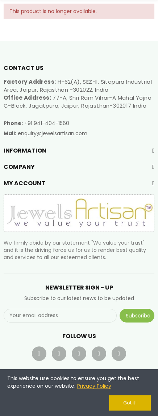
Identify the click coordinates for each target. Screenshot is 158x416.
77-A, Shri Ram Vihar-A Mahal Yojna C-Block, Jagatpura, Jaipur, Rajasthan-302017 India (77, 101)
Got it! (130, 402)
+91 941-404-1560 (46, 123)
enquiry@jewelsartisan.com (52, 133)
